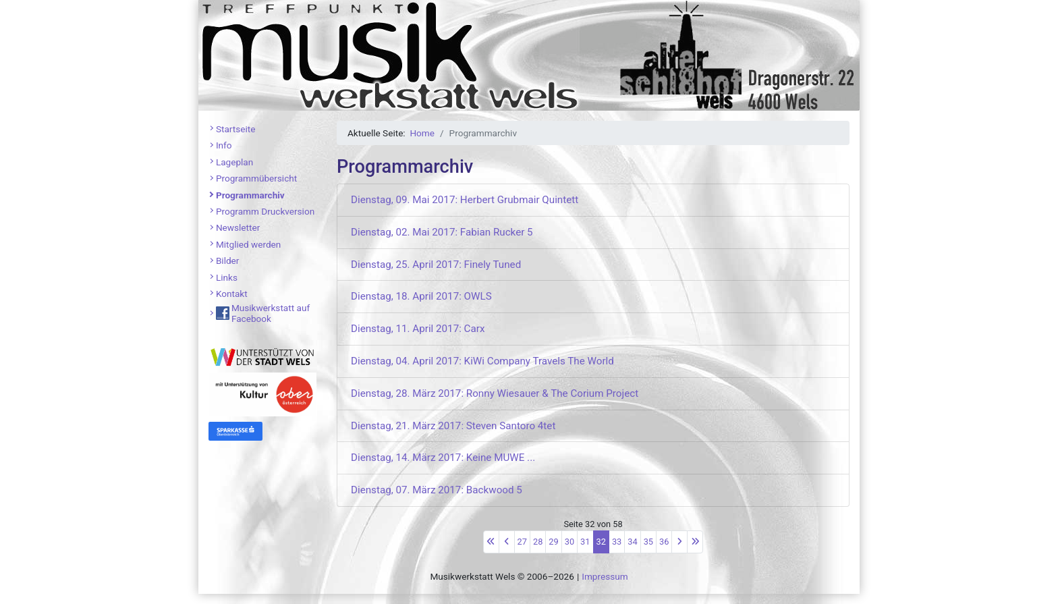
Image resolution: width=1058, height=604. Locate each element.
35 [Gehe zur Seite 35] (648, 542)
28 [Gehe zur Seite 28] (537, 542)
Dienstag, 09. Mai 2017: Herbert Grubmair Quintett (464, 200)
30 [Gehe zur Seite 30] (569, 542)
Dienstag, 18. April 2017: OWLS (421, 296)
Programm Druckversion (265, 211)
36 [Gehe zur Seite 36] (664, 542)
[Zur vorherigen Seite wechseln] (507, 541)
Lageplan (234, 162)
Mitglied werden (248, 244)
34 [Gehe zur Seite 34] (632, 542)
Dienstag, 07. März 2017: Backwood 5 (436, 490)
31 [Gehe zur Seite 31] (585, 542)
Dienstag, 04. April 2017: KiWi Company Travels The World (482, 361)
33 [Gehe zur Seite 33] (616, 542)
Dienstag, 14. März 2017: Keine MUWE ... (443, 457)
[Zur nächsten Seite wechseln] (679, 541)
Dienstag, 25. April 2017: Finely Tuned (436, 264)
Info (224, 145)
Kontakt (232, 293)
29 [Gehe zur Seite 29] (553, 542)
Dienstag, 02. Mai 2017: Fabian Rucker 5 (442, 232)
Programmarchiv (250, 195)
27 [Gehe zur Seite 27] (522, 542)
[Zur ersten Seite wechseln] (491, 541)
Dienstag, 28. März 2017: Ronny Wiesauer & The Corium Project (494, 393)
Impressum (605, 576)
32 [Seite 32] (601, 542)
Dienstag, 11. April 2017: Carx (417, 329)
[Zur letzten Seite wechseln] (695, 541)
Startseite (235, 128)
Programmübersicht (256, 178)
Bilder (228, 260)
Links (227, 277)
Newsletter (238, 227)
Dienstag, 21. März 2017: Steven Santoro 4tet (453, 426)
